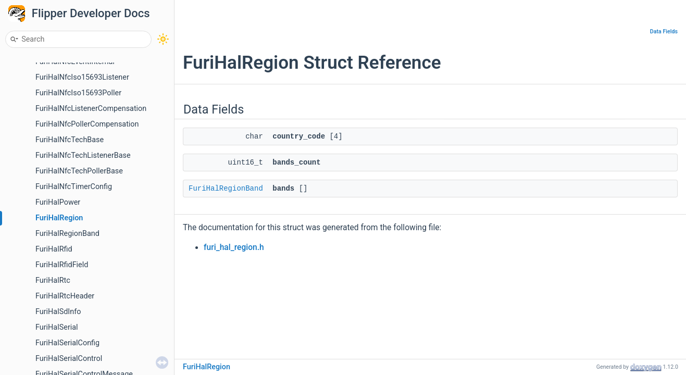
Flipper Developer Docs (91, 13)
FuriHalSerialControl (68, 358)
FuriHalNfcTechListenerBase (83, 155)
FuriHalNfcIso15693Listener (82, 77)
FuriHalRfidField (61, 264)
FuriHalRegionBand (67, 233)
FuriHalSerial (56, 327)
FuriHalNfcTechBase (69, 139)
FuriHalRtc (52, 280)
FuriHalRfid (53, 249)
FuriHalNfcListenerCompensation (90, 108)
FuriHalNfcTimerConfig (73, 186)
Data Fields (664, 31)
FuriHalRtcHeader (64, 296)
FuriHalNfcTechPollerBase (79, 171)
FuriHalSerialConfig (67, 343)
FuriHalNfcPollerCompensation (87, 124)
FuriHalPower (57, 202)
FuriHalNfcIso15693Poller (78, 93)
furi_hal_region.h (234, 247)
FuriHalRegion (59, 218)
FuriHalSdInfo (58, 311)
